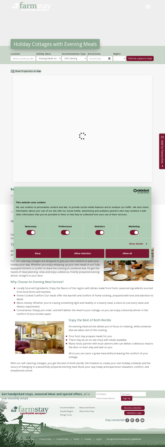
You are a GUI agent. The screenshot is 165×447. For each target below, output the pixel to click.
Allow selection (82, 253)
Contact (87, 439)
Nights (117, 53)
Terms (76, 439)
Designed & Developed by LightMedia (124, 439)
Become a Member (133, 407)
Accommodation (67, 407)
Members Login (134, 412)
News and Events (87, 407)
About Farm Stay (86, 411)
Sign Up (126, 398)
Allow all (127, 253)
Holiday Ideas (43, 53)
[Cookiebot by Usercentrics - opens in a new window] (135, 191)
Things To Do (66, 414)
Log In (99, 439)
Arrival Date (94, 53)
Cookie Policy (62, 439)
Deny (38, 253)
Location (15, 53)
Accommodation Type (74, 53)
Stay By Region (66, 411)
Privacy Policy (45, 439)
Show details (136, 243)
